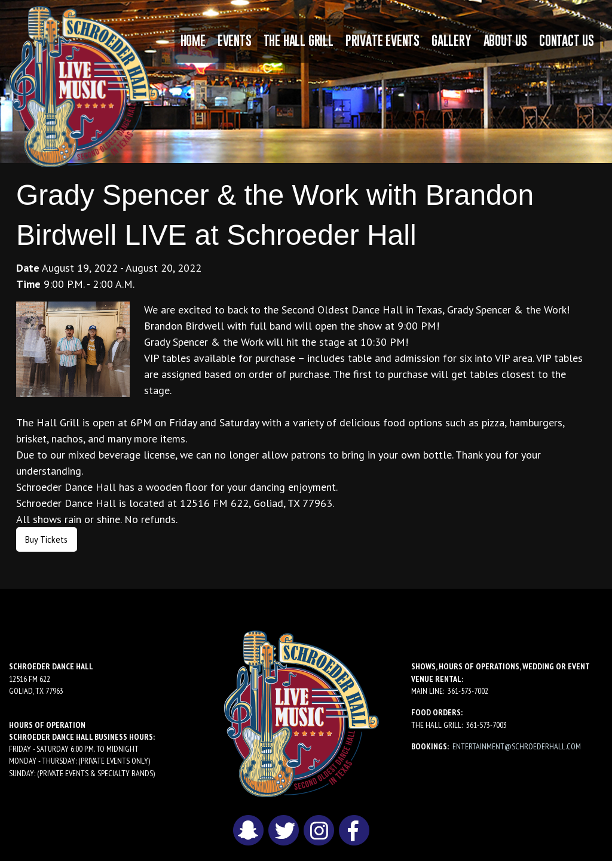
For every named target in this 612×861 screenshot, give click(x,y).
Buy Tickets (46, 539)
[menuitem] (193, 41)
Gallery (452, 40)
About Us (505, 40)
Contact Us (566, 40)
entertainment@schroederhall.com (516, 746)
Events (235, 40)
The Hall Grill (298, 40)
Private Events (382, 40)
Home (193, 40)
